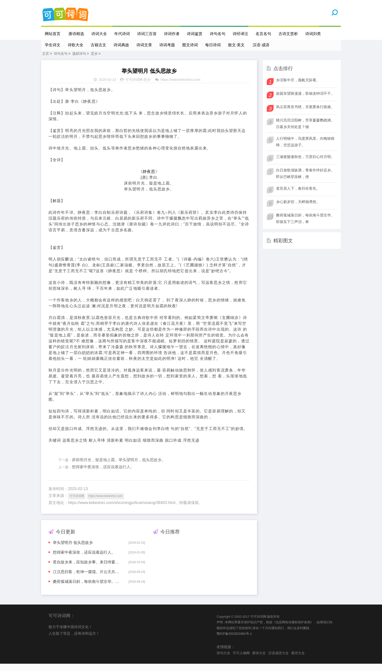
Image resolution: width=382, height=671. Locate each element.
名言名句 (263, 34)
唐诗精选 (76, 34)
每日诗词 (213, 45)
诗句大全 (223, 660)
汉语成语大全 (278, 660)
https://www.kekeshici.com (180, 87)
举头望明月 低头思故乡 (73, 550)
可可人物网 (241, 660)
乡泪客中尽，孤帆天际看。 (298, 87)
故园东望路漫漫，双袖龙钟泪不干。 (305, 101)
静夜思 (149, 179)
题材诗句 (79, 61)
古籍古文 (98, 45)
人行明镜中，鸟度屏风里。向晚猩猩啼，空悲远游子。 (305, 149)
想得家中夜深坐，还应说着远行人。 (103, 474)
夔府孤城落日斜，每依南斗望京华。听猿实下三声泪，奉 (87, 589)
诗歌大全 (75, 45)
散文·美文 (236, 45)
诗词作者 (172, 34)
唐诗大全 (259, 660)
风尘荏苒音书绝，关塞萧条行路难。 (305, 114)
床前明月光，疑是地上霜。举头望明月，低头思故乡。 (118, 467)
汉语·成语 (261, 45)
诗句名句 (218, 34)
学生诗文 (52, 45)
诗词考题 (167, 45)
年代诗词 (122, 34)
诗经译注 (240, 34)
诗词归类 (313, 34)
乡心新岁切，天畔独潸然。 (298, 209)
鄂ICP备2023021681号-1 (234, 641)
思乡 (94, 61)
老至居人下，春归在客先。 (298, 196)
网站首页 (52, 34)
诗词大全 (99, 34)
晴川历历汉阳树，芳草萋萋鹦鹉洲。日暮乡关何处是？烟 (305, 130)
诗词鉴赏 (195, 34)
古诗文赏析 (288, 34)
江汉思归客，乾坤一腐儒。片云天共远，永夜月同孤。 (87, 579)
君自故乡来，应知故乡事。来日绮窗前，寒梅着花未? (87, 569)
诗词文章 (144, 45)
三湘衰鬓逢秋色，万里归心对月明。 (305, 164)
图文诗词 (190, 45)
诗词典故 (121, 45)
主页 (45, 61)
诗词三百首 (147, 34)
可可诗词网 (134, 87)
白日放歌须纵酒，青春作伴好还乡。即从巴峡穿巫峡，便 (305, 180)
